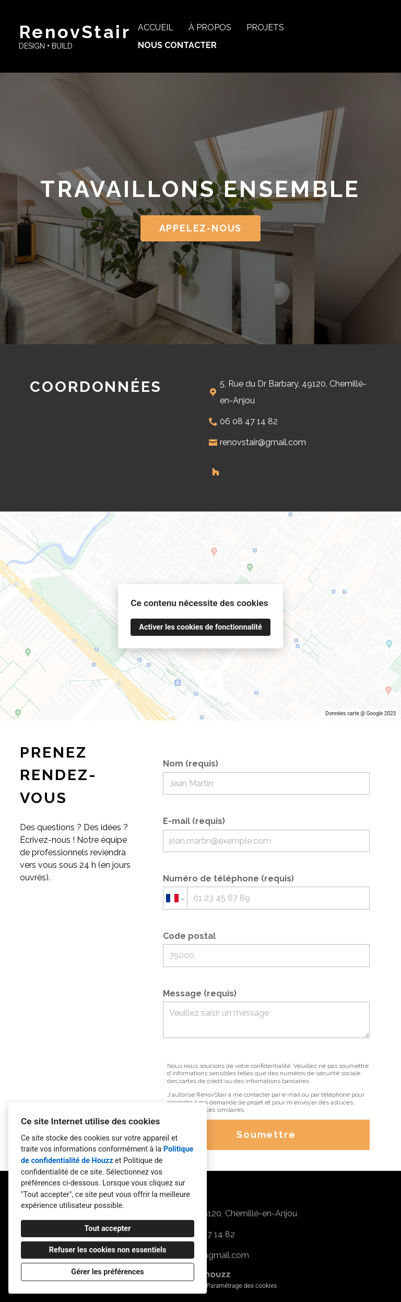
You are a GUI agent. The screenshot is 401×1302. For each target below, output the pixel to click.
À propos (209, 27)
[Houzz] (215, 472)
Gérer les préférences (107, 1272)
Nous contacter (177, 45)
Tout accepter (108, 1228)
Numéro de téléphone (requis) (266, 892)
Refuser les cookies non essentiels (108, 1250)
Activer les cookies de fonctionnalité (200, 627)
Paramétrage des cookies (241, 1285)
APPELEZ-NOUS (200, 228)
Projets (265, 27)
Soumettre (266, 1134)
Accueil (155, 27)
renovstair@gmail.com (263, 442)
